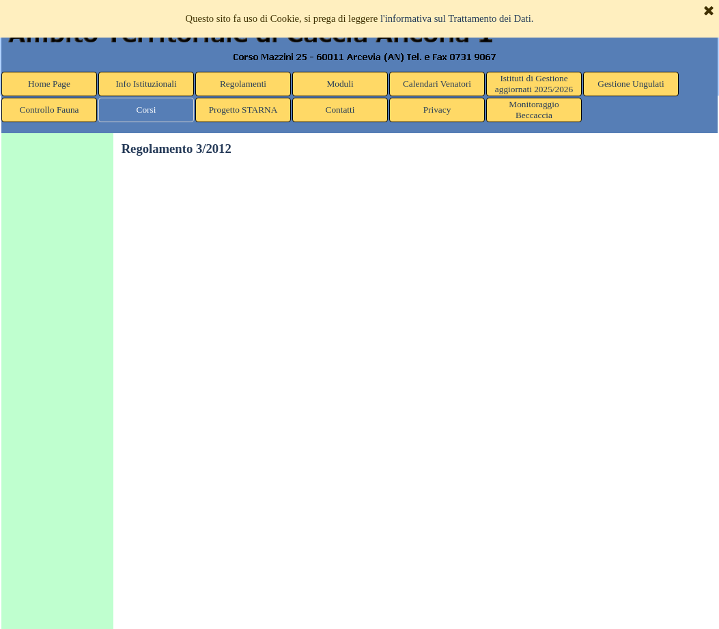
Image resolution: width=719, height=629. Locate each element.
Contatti (340, 109)
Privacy (437, 109)
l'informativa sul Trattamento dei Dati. (457, 18)
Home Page (49, 84)
